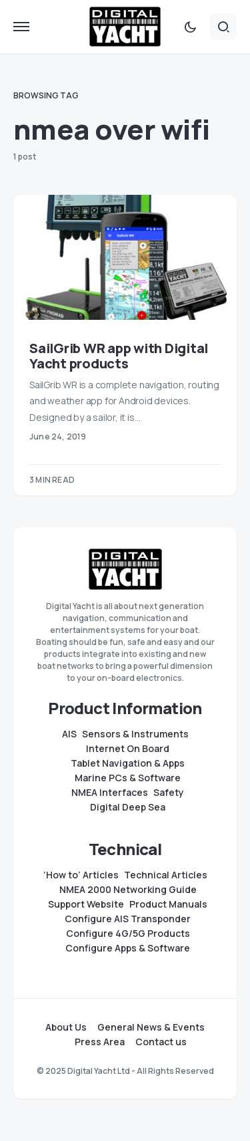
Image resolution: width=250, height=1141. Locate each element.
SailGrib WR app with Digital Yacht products (118, 355)
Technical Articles (165, 875)
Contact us (161, 1042)
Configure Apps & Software (127, 948)
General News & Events (151, 1027)
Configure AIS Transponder (128, 919)
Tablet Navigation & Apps (128, 763)
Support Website (86, 904)
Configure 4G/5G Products (128, 933)
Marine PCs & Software (128, 778)
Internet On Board (127, 748)
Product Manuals (168, 904)
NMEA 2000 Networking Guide (128, 889)
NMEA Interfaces (109, 792)
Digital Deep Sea (127, 807)
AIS (69, 734)
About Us (66, 1027)
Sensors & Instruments (135, 734)
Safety (168, 792)
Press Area (100, 1042)
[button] (21, 26)
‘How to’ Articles (81, 875)
